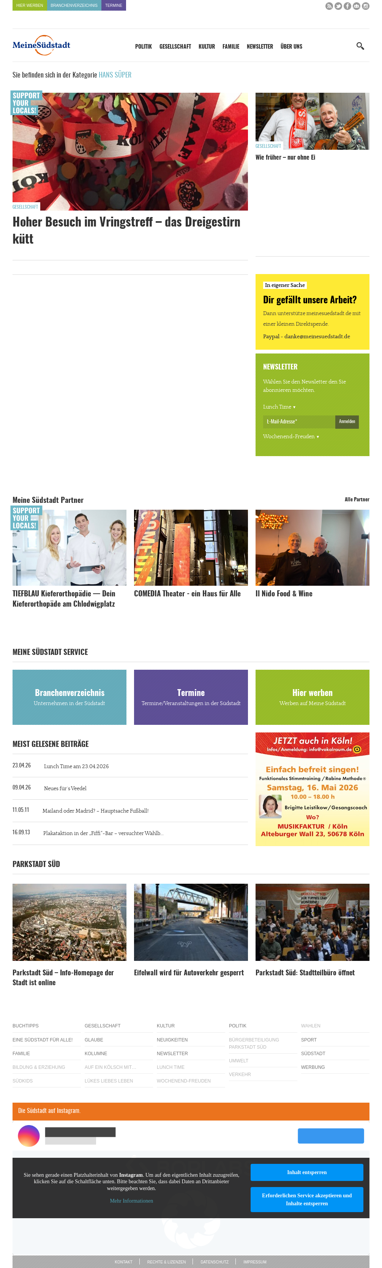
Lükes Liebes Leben (109, 1081)
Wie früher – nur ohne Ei (285, 158)
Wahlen (310, 1026)
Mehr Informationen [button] (131, 1201)
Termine (113, 5)
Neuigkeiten (172, 1040)
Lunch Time (277, 407)
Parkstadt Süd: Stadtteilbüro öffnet (305, 973)
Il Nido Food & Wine (284, 594)
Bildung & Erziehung (39, 1067)
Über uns (291, 47)
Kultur (207, 47)
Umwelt (238, 1061)
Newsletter (260, 47)
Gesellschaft (175, 47)
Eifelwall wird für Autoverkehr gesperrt (189, 973)
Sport (309, 1040)
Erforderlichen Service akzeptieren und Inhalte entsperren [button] (307, 1199)
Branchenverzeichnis (74, 5)
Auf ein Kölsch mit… (110, 1067)
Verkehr (240, 1074)
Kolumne (96, 1053)
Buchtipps (26, 1026)
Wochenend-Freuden (289, 437)
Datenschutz (214, 1262)
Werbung (313, 1067)
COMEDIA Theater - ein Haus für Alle (187, 594)
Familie (231, 47)
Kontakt (123, 1262)
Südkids (23, 1081)
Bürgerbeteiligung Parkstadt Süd (254, 1043)
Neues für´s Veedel (65, 789)
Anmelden (347, 421)
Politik (143, 47)
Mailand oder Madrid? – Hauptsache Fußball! (95, 811)
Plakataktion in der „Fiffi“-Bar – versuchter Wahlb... (103, 834)
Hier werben (29, 5)
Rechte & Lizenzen (166, 1262)
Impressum (255, 1262)
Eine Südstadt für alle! (43, 1040)
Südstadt (313, 1053)
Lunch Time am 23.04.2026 (76, 767)
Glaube (94, 1040)
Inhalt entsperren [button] (307, 1172)
